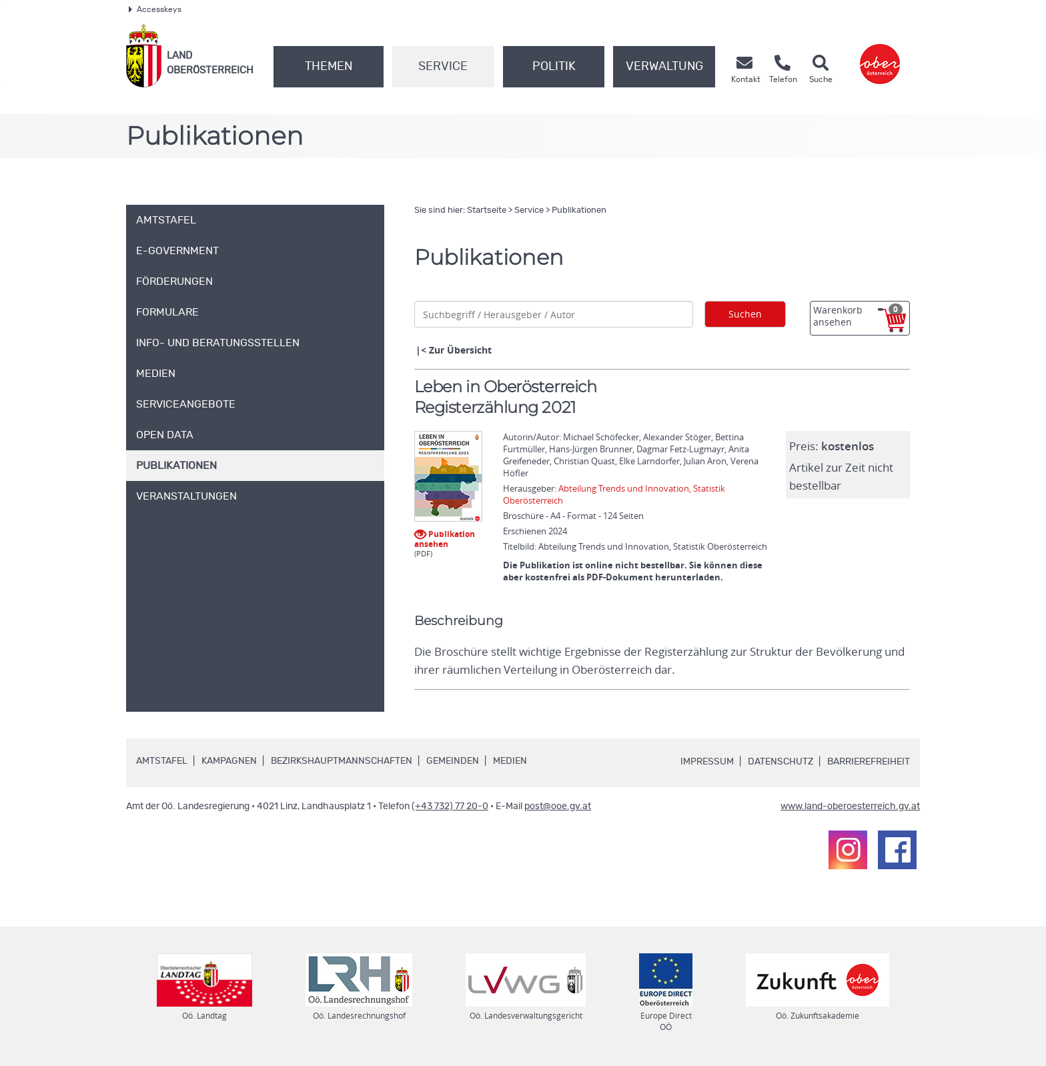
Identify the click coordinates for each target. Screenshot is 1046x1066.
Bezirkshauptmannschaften (341, 761)
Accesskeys (155, 9)
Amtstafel (161, 761)
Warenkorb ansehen (858, 316)
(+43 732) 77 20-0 (450, 806)
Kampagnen (229, 761)
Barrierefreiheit (868, 761)
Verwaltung (664, 67)
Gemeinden (452, 761)
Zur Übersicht (460, 350)
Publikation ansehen (444, 538)
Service (443, 67)
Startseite (486, 210)
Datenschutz (780, 761)
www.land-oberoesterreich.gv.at (850, 806)
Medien (510, 761)
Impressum (707, 761)
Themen (328, 67)
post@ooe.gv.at (557, 806)
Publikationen (579, 210)
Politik (554, 67)
